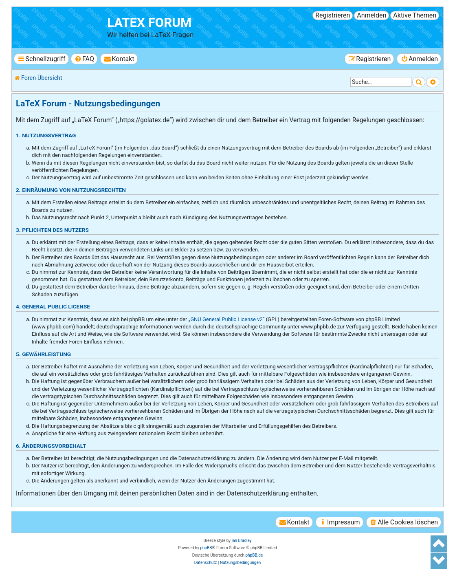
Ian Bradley (241, 540)
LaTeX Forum (149, 22)
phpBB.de (254, 555)
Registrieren (332, 15)
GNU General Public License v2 (226, 319)
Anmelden (371, 15)
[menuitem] (84, 58)
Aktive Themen (414, 15)
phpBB (206, 548)
